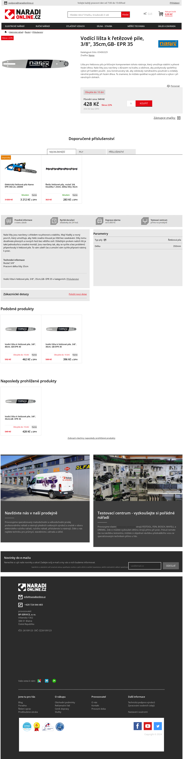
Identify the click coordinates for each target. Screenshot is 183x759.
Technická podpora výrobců (141, 702)
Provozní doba (99, 708)
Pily (81, 151)
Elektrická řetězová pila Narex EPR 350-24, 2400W (19, 185)
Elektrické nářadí (16, 32)
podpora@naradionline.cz (20, 2)
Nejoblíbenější (57, 151)
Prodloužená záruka (28, 711)
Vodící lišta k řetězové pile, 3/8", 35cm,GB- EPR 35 (20, 417)
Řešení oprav (24, 708)
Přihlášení (174, 2)
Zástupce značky (167, 118)
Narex (91, 55)
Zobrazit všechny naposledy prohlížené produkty (91, 438)
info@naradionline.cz (35, 596)
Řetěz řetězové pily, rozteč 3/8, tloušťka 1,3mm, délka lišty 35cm (61, 185)
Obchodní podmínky (65, 702)
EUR (150, 13)
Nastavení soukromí (138, 711)
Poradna (22, 705)
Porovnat (175, 85)
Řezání (27, 32)
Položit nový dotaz (78, 294)
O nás (94, 702)
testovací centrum (126, 526)
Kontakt (95, 705)
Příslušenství (37, 32)
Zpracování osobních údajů (141, 705)
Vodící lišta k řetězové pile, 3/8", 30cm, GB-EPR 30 (61, 345)
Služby (58, 711)
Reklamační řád (62, 705)
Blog (20, 702)
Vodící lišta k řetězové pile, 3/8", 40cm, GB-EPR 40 (20, 345)
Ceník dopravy (62, 708)
